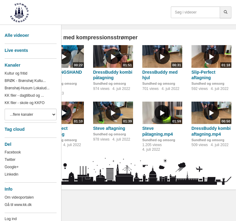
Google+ (12, 167)
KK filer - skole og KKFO (25, 103)
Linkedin (11, 174)
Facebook (13, 152)
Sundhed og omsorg (109, 83)
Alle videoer (17, 35)
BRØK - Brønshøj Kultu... (25, 81)
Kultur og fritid (16, 73)
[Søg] (225, 12)
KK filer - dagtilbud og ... (24, 95)
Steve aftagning (109, 128)
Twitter (10, 159)
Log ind (11, 219)
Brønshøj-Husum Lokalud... (27, 88)
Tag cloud (15, 129)
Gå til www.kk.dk (18, 205)
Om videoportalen (19, 197)
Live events (16, 50)
